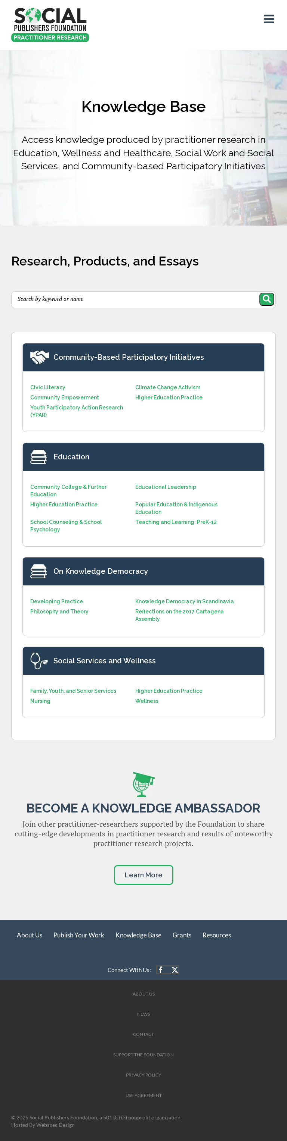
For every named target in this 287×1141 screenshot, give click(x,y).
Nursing (40, 701)
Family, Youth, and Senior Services (73, 691)
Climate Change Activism (167, 387)
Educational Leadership (165, 487)
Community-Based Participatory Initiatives (128, 357)
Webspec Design (55, 1125)
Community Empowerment (64, 397)
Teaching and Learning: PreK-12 (176, 522)
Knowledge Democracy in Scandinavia (184, 601)
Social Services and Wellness (104, 661)
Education (71, 457)
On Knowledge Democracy (100, 571)
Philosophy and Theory (59, 611)
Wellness (146, 701)
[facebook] (160, 969)
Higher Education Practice (169, 397)
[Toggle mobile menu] (270, 19)
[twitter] (175, 969)
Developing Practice (56, 601)
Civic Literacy (47, 387)
